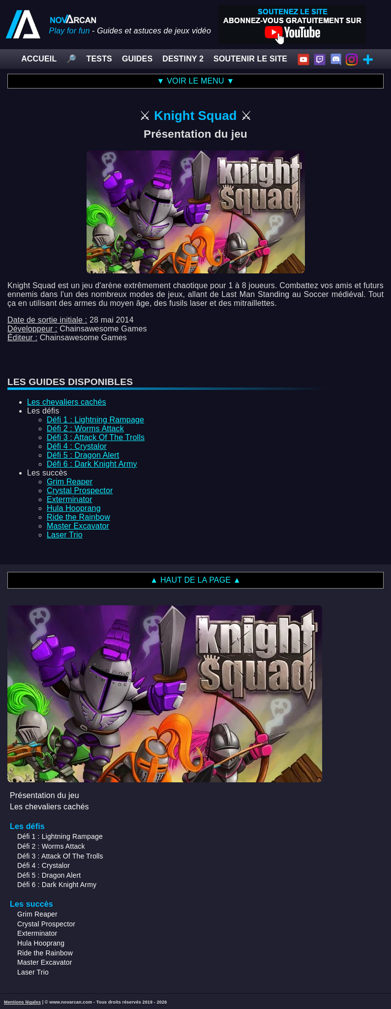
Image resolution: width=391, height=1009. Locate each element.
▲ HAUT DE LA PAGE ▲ (195, 580)
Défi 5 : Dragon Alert (83, 455)
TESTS (99, 59)
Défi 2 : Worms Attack (85, 428)
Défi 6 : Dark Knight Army (92, 464)
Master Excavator (78, 526)
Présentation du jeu (44, 795)
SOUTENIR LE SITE (250, 59)
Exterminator (69, 499)
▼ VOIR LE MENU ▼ (196, 81)
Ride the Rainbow (78, 517)
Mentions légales (22, 1002)
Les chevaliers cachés (66, 402)
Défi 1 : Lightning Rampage (95, 419)
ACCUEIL (39, 59)
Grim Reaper (69, 481)
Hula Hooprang (74, 508)
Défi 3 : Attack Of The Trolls (96, 437)
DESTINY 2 (183, 59)
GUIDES (137, 59)
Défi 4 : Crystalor (77, 446)
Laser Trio (65, 535)
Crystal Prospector (80, 490)
